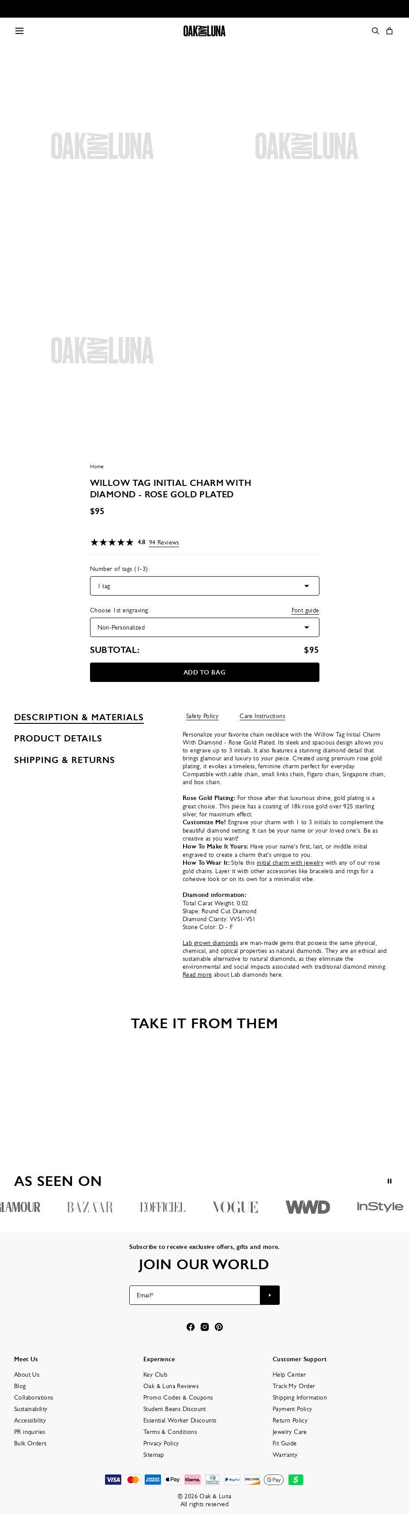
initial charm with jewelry (290, 862)
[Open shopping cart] (389, 31)
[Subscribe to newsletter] (270, 1295)
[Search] (375, 31)
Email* (145, 1295)
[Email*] (195, 1295)
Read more (197, 974)
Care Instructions (262, 715)
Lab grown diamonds (210, 942)
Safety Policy (202, 715)
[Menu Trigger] (19, 31)
